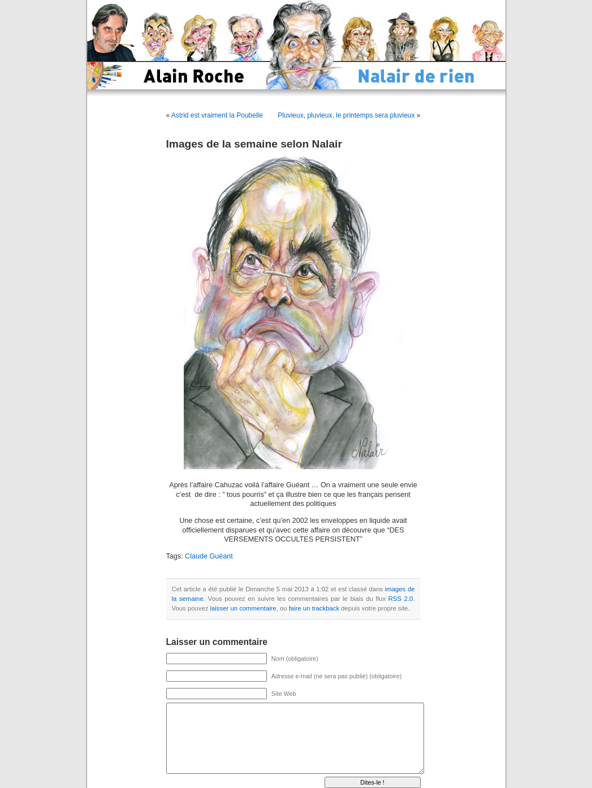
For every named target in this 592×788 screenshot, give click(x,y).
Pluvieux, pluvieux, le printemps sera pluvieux (346, 115)
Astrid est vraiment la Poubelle (217, 115)
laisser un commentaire (243, 608)
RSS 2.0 (400, 598)
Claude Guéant (209, 556)
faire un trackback (314, 608)
